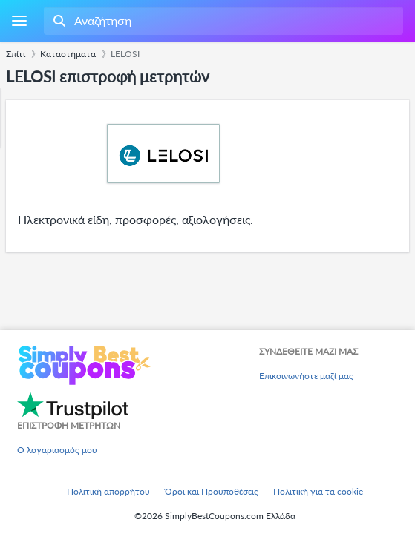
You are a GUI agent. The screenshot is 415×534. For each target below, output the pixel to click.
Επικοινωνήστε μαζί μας (306, 375)
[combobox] (222, 20)
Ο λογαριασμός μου (57, 449)
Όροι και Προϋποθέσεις (211, 491)
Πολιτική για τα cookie (318, 491)
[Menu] (19, 21)
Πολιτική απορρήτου (108, 491)
